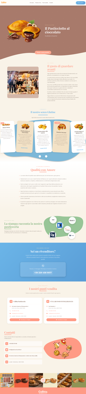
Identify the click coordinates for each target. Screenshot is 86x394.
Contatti (51, 2)
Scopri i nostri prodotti (43, 52)
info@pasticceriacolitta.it (17, 313)
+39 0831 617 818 (15, 310)
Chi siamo (32, 2)
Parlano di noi (38, 2)
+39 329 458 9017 (43, 272)
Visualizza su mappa (24, 319)
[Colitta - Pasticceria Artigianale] (4, 3)
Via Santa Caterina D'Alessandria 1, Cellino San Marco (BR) (23, 355)
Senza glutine (81, 2)
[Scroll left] (40, 156)
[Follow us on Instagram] (43, 380)
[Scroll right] (46, 156)
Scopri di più (24, 148)
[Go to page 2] (43, 156)
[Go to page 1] (42, 156)
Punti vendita (45, 2)
